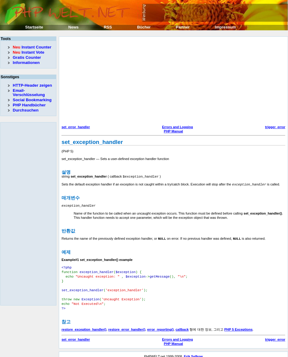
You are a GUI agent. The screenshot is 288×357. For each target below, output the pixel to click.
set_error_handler (76, 127)
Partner (183, 27)
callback (182, 325)
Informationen (26, 62)
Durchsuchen (26, 110)
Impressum (225, 27)
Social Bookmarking (32, 100)
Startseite (34, 27)
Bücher (144, 27)
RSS (108, 27)
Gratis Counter (27, 57)
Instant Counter (32, 47)
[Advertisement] (125, 81)
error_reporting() (160, 325)
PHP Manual (173, 131)
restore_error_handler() (126, 325)
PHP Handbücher (29, 105)
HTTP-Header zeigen (32, 85)
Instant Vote (28, 52)
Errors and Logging (177, 127)
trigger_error (275, 127)
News (73, 27)
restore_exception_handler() (84, 325)
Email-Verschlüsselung (29, 92)
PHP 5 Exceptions (238, 325)
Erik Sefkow (193, 352)
